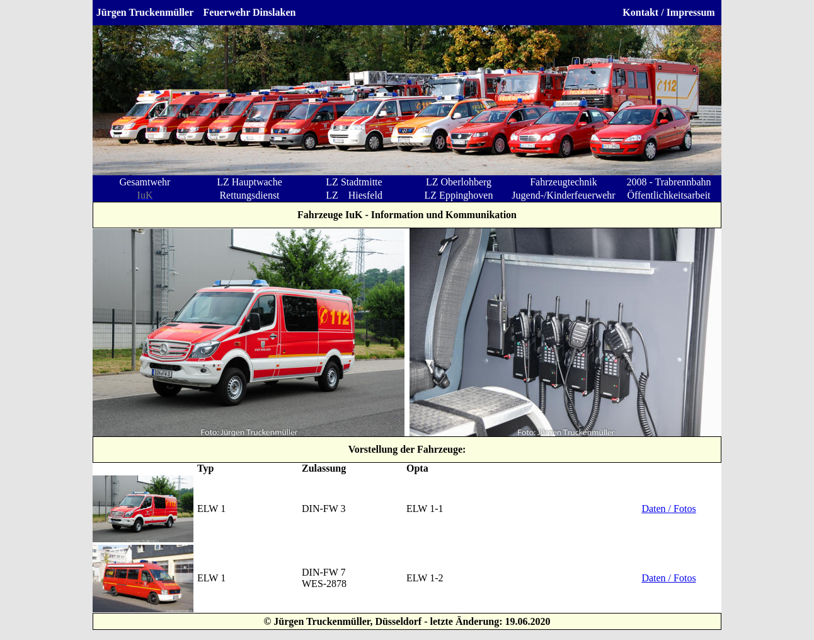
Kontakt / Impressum (668, 12)
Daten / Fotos (668, 508)
